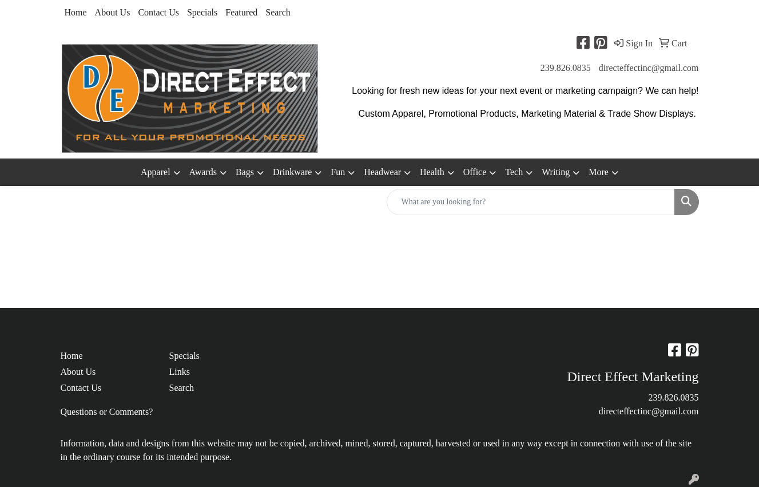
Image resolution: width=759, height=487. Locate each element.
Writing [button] (556, 172)
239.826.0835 (566, 68)
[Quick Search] (531, 202)
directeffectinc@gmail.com (649, 68)
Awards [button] (203, 172)
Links (179, 372)
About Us (112, 12)
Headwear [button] (382, 172)
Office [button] (475, 172)
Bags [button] (245, 172)
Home (76, 12)
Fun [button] (338, 172)
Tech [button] (514, 172)
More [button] (599, 172)
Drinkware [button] (292, 172)
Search (278, 12)
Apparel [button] (155, 172)
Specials (202, 12)
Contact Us (158, 12)
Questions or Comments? (107, 412)
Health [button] (432, 172)
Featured (241, 12)
